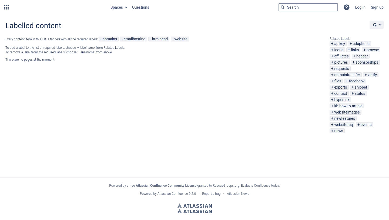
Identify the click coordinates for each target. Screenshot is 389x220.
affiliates (341, 56)
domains (109, 39)
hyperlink (341, 100)
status (360, 93)
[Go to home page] (59, 7)
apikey (339, 43)
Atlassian (194, 205)
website (181, 39)
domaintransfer (347, 75)
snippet (361, 87)
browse (373, 50)
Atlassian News (238, 194)
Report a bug (211, 194)
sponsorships (367, 62)
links (355, 50)
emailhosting (135, 39)
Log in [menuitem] (360, 7)
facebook (357, 81)
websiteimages (347, 112)
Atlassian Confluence (172, 194)
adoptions (361, 43)
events (366, 124)
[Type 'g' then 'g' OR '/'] (308, 7)
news (338, 131)
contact (340, 93)
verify (372, 75)
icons (338, 50)
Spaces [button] (116, 7)
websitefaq (343, 124)
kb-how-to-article (348, 106)
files (337, 81)
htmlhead (160, 39)
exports (340, 87)
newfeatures (344, 118)
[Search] (282, 7)
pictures (341, 62)
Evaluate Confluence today (260, 185)
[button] (6, 7)
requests (341, 68)
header (362, 56)
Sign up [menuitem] (377, 7)
